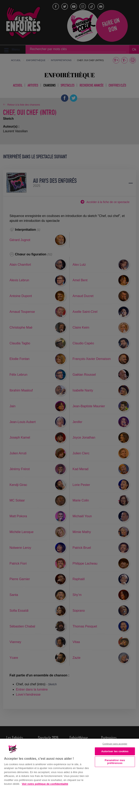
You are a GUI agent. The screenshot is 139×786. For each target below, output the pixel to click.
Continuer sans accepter (115, 744)
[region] (69, 762)
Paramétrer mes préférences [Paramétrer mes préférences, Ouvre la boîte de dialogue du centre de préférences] (115, 761)
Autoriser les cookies (114, 751)
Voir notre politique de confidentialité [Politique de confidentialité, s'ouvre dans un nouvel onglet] (45, 783)
